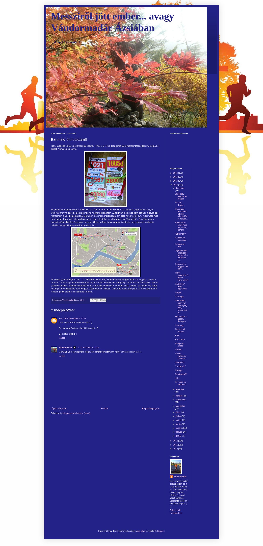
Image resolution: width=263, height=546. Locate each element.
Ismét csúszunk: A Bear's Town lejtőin (181, 276)
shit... (177, 378)
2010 (175, 449)
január (179, 436)
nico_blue (140, 531)
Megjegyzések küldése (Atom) (76, 413)
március (179, 428)
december (180, 188)
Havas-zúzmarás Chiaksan (180, 356)
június (178, 416)
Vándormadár (65, 347)
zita (60, 318)
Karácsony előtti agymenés (181, 286)
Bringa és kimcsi (179, 344)
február (179, 432)
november (180, 389)
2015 (175, 177)
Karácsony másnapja (180, 239)
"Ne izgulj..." (180, 366)
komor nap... (180, 339)
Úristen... (179, 350)
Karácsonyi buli (180, 245)
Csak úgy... (180, 296)
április (178, 424)
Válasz (62, 338)
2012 (175, 441)
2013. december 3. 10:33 (74, 318)
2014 (175, 181)
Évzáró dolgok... (180, 204)
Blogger (160, 531)
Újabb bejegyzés (59, 408)
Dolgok (178, 292)
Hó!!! (177, 335)
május (178, 420)
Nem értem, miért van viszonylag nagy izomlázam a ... (181, 306)
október (179, 396)
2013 (175, 185)
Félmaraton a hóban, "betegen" (181, 319)
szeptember (181, 400)
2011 (175, 445)
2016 (175, 173)
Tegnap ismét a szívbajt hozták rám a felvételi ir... (181, 255)
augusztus (180, 406)
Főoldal (104, 408)
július (178, 412)
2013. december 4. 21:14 (88, 347)
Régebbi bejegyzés (150, 408)
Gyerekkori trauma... (180, 330)
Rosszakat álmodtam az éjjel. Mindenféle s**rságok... (181, 214)
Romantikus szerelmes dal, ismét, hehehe (181, 226)
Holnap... (179, 370)
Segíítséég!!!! (181, 374)
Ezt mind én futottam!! (180, 383)
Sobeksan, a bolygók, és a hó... (181, 266)
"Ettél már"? (180, 234)
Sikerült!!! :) (180, 362)
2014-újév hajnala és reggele (181, 196)
